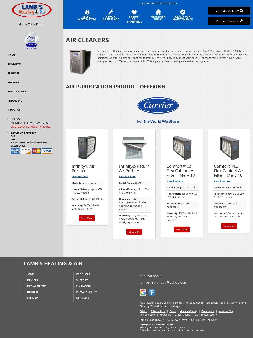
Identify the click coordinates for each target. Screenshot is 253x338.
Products (14, 64)
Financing (15, 100)
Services (13, 73)
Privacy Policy (86, 292)
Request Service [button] (229, 21)
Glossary (82, 298)
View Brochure (80, 176)
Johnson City (226, 311)
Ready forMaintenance (183, 15)
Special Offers (18, 91)
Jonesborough (148, 314)
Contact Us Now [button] (229, 11)
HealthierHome (158, 15)
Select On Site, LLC (164, 324)
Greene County (188, 311)
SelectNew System (87, 15)
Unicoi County (183, 314)
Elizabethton (158, 311)
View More (87, 218)
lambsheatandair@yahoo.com (163, 282)
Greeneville (207, 311)
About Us (14, 109)
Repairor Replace (110, 15)
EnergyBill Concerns (134, 16)
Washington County (206, 314)
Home (11, 55)
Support (13, 82)
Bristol (143, 311)
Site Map (32, 298)
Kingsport (165, 314)
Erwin (173, 311)
